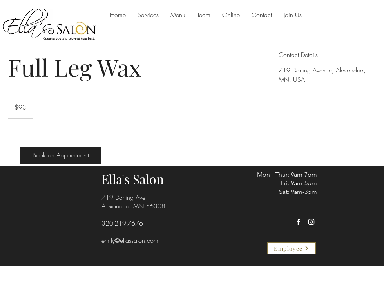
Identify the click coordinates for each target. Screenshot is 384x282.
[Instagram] (311, 222)
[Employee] (291, 248)
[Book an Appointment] (60, 155)
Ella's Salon (132, 178)
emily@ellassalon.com (129, 240)
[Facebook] (298, 222)
